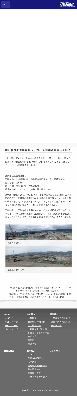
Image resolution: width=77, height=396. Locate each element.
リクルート (55, 350)
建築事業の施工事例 (60, 322)
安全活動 (32, 362)
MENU (5, 4)
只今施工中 (56, 325)
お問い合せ (10, 318)
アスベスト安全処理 (37, 377)
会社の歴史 (9, 350)
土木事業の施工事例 (60, 318)
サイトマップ (11, 329)
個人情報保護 (34, 325)
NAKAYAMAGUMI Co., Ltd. (48, 390)
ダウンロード (11, 325)
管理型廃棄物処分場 (37, 365)
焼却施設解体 (34, 369)
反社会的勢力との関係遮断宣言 (38, 335)
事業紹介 (54, 314)
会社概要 (32, 318)
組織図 (31, 340)
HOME (7, 314)
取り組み (31, 350)
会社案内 (31, 314)
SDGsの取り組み (36, 358)
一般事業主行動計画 (37, 329)
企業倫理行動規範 (36, 322)
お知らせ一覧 (11, 322)
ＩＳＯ (31, 354)
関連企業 (32, 344)
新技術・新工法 (35, 373)
